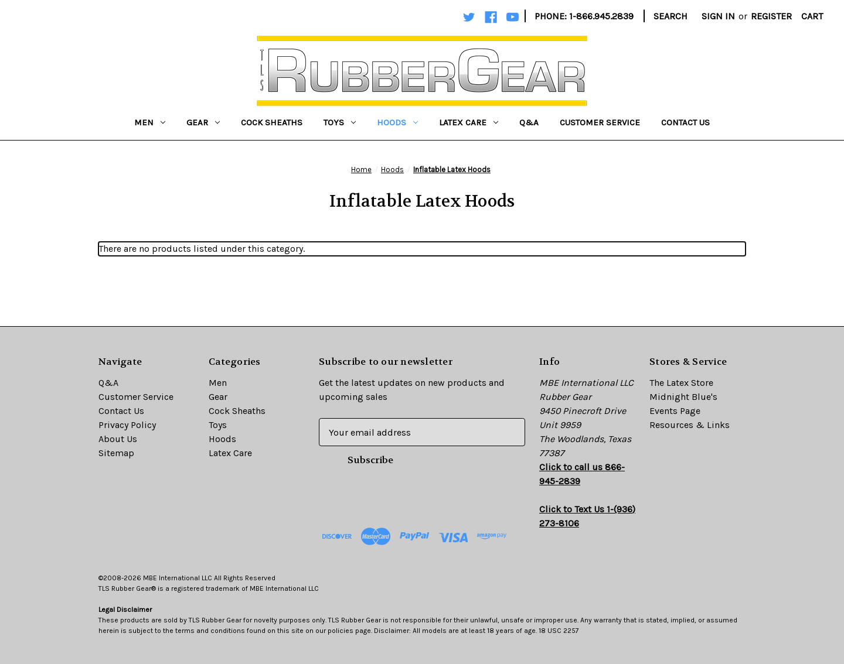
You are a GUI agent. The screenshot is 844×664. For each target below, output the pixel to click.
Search (671, 16)
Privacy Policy (127, 424)
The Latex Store (681, 382)
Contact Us (685, 122)
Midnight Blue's (683, 396)
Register (771, 16)
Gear (203, 122)
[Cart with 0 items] (812, 16)
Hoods (397, 122)
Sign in (718, 16)
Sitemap (116, 452)
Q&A (529, 122)
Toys (340, 122)
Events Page (674, 410)
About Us (117, 438)
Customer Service (600, 122)
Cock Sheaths (271, 122)
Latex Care (468, 122)
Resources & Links (689, 424)
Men (149, 122)
